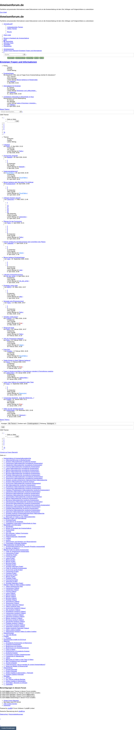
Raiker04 (12, 92)
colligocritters (10, 373)
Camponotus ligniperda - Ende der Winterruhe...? (19, 398)
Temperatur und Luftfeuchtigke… (26, 90)
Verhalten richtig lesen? (11, 317)
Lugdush (8, 318)
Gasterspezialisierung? (11, 171)
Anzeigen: (9, 423)
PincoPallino (10, 173)
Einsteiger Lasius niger (11, 285)
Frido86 (8, 399)
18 (8, 209)
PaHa (8, 146)
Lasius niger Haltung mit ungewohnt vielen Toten (19, 382)
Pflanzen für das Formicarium (13, 221)
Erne (20, 323)
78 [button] (4, 132)
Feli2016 (12, 81)
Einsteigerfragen (9, 73)
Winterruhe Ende (9, 327)
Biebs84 (9, 157)
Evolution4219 (10, 184)
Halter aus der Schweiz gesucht (13, 409)
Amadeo (9, 351)
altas (20, 296)
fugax (8, 384)
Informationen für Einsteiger (12, 86)
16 (8, 206)
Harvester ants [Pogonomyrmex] (14, 301)
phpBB (10, 708)
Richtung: (48, 423)
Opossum (22, 415)
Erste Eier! (7, 349)
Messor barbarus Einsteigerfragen (14, 257)
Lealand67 (10, 243)
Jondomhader (10, 410)
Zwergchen (10, 199)
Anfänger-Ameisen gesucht (12, 198)
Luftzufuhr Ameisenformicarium (13, 274)
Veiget (21, 253)
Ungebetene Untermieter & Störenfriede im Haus (19, 97)
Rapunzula (22, 393)
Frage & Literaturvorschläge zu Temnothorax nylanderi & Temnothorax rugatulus (28, 371)
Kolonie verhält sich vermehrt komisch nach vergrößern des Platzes (24, 242)
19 (8, 210)
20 (8, 212)
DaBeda (12, 104)
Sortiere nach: (29, 423)
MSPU (9, 287)
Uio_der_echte (10, 276)
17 (8, 207)
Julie (8, 259)
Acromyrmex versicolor (11, 155)
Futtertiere (7, 145)
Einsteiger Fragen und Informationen (18, 62)
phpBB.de (22, 711)
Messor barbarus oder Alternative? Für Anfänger (19, 182)
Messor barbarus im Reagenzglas (27, 79)
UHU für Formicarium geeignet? (13, 338)
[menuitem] (15, 27)
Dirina (8, 362)
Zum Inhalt (3, 12)
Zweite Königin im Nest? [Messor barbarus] (17, 360)
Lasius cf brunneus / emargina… (27, 103)
